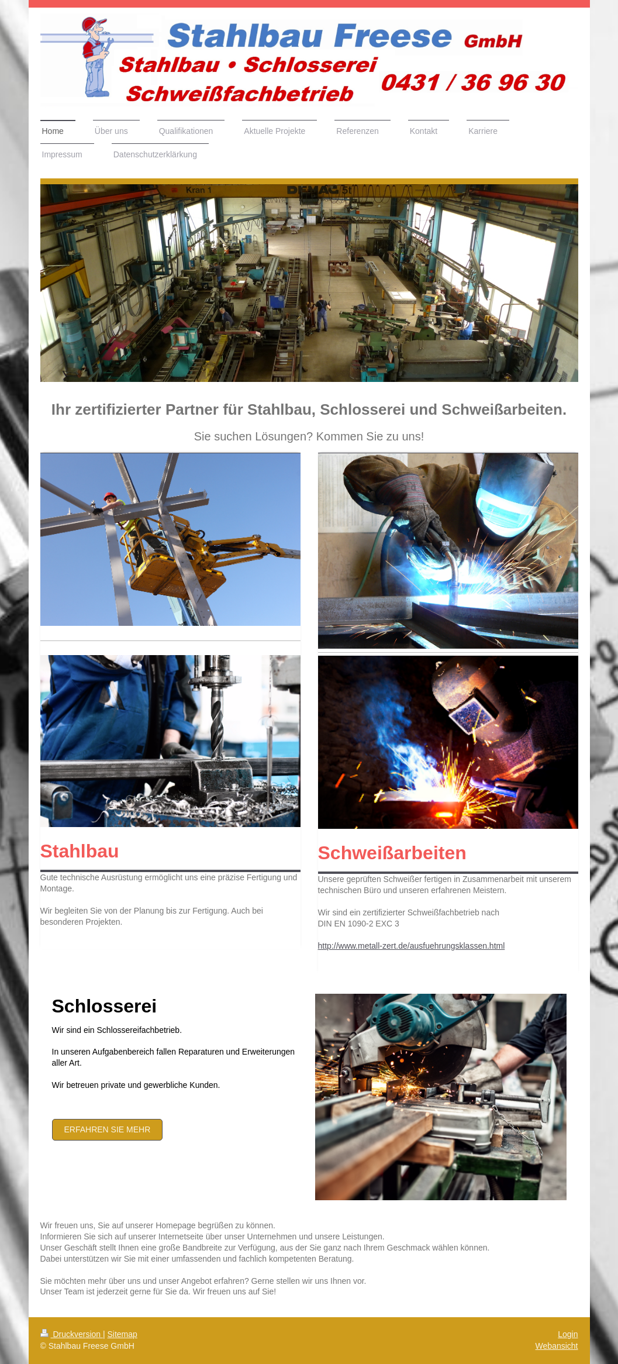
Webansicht (557, 1346)
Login (568, 1334)
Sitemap (122, 1334)
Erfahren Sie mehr (107, 1129)
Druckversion (71, 1334)
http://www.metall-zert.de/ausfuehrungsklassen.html (411, 945)
